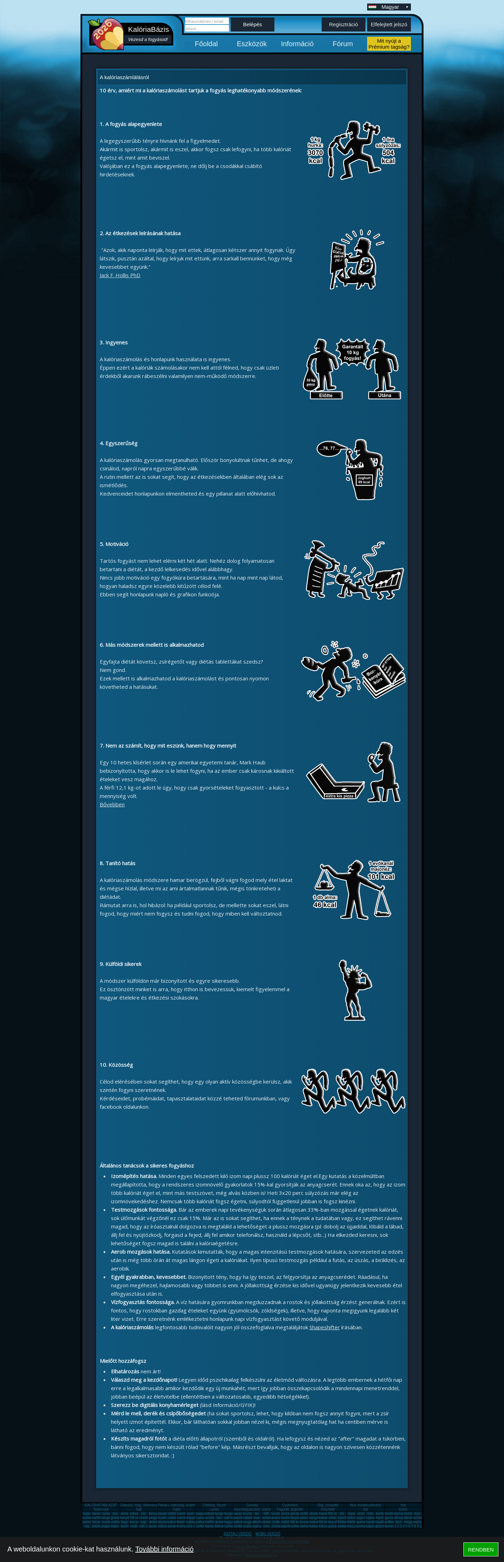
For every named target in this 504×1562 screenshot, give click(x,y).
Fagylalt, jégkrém (289, 1509)
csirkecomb (91, 1518)
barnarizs (401, 1513)
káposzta (373, 1526)
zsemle (182, 1513)
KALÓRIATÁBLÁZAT (101, 1505)
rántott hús (289, 1518)
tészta (162, 1522)
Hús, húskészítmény (365, 1505)
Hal (403, 1505)
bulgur (200, 1513)
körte (380, 1513)
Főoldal (206, 44)
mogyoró (250, 1522)
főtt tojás (334, 1513)
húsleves (165, 1518)
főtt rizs (135, 1518)
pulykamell (100, 1526)
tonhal (361, 1526)
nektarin (268, 1518)
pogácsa (107, 1526)
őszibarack (412, 1513)
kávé (379, 1518)
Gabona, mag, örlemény (139, 1505)
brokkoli (391, 1513)
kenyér (125, 1518)
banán (97, 1513)
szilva (417, 1518)
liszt (398, 1522)
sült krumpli (233, 1518)
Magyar (396, 7)
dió (342, 1513)
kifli (266, 1513)
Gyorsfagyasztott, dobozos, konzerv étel (264, 1509)
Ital (365, 1509)
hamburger (374, 1522)
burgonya (222, 1513)
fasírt (124, 1526)
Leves (214, 1509)
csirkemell (109, 1513)
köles (351, 1518)
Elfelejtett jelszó (389, 24)
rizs (115, 1513)
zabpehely (138, 1513)
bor (219, 1518)
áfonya (399, 1518)
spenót (87, 1522)
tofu (267, 1526)
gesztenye (383, 1526)
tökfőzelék (213, 1522)
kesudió (334, 1522)
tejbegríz (193, 1522)
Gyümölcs (290, 1505)
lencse (135, 1522)
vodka (115, 1522)
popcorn (362, 1518)
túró (417, 1513)
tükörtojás (411, 1518)
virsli (360, 1513)
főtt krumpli (327, 1522)
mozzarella (355, 1526)
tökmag (220, 1526)
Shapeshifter (324, 1327)
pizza (285, 1513)
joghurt (257, 1526)
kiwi (257, 1518)
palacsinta (307, 1518)
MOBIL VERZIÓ (267, 1534)
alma (124, 1513)
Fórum (343, 44)
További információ (164, 1549)
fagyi (124, 1522)
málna (313, 1522)
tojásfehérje (346, 1518)
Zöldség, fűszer (214, 1505)
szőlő (304, 1513)
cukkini (172, 1518)
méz (370, 1513)
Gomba (252, 1505)
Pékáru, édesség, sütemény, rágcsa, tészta (191, 1505)
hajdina (380, 1522)
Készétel (327, 1509)
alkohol (258, 1522)
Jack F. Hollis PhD (120, 275)
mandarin (325, 1513)
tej (257, 1513)
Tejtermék (100, 1509)
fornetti (390, 1526)
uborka (314, 1513)
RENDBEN (480, 1550)
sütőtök (172, 1513)
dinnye (153, 1513)
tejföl (285, 1522)
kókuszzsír (166, 1526)
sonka (304, 1526)
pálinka (239, 1522)
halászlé (315, 1526)
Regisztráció (343, 24)
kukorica (173, 1522)
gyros (389, 1518)
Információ (297, 44)
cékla (332, 1518)
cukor (200, 1518)
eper (190, 1513)
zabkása (249, 1518)
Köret (403, 1509)
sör (143, 1513)
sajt (143, 1522)
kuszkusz (278, 1513)
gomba (116, 1518)
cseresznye (186, 1518)
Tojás (177, 1509)
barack (210, 1526)
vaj (87, 1526)
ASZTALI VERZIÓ (238, 1534)
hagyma (230, 1522)
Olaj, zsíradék (327, 1505)
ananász (278, 1518)
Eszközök (252, 44)
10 (421, 1526)
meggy (409, 1522)
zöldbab (277, 1522)
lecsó (96, 1522)
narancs (239, 1513)
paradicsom (167, 1513)
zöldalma (278, 1526)
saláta (342, 1526)
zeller (200, 1526)
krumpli (248, 1513)
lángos (295, 1518)
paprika (239, 1518)
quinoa (361, 1522)
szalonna (250, 1526)
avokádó (211, 1518)
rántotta (220, 1522)
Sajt (139, 1509)
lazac (153, 1526)
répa (351, 1513)
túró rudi (192, 1526)
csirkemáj (146, 1518)
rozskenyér (109, 1522)
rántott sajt (270, 1522)
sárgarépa (156, 1518)
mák (134, 1526)
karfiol (96, 1518)
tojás (86, 1513)
